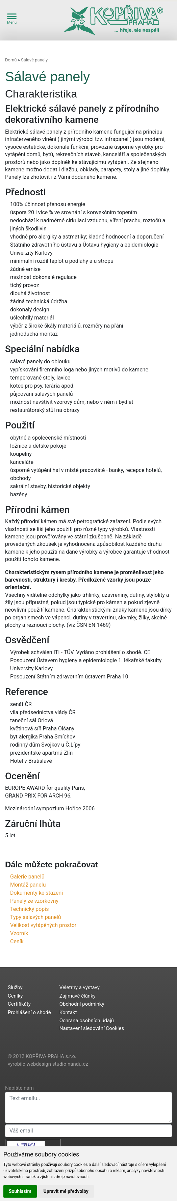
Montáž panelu (28, 885)
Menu (12, 19)
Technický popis (29, 909)
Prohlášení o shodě (29, 1012)
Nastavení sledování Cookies (91, 1028)
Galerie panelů (27, 876)
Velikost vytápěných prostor (43, 925)
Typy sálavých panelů (35, 917)
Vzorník (19, 933)
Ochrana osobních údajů (86, 1020)
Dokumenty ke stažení (36, 893)
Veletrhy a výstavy (79, 987)
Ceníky (15, 996)
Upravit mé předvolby (66, 1191)
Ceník (17, 941)
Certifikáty (19, 1004)
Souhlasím (20, 1191)
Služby (15, 987)
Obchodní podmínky (81, 1004)
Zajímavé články (77, 996)
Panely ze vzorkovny (34, 901)
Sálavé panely (34, 59)
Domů (11, 59)
